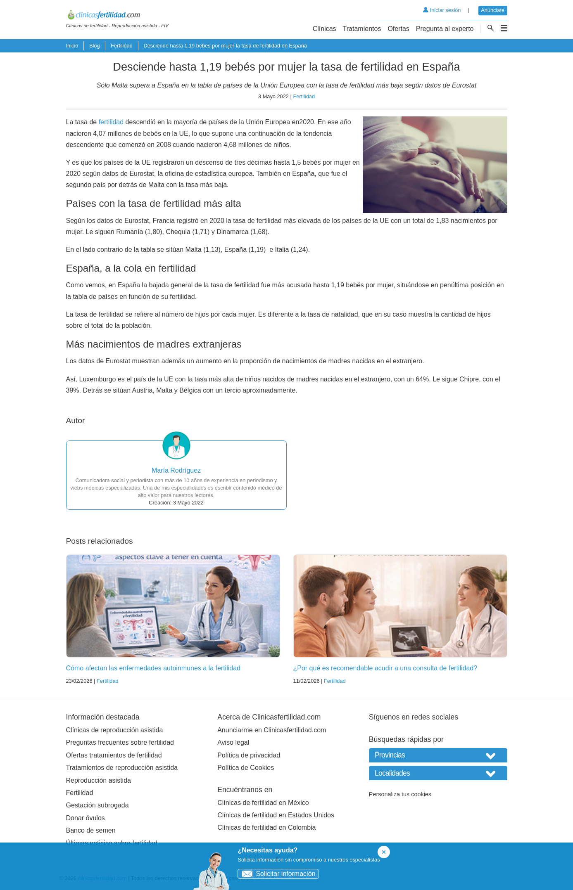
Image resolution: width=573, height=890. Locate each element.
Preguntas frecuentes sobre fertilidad (120, 742)
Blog (94, 46)
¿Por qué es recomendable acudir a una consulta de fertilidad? (385, 668)
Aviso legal (233, 742)
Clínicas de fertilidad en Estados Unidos (275, 815)
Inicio (72, 46)
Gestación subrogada (97, 805)
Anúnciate (492, 10)
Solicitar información (276, 873)
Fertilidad (122, 46)
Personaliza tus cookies (400, 794)
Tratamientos (362, 28)
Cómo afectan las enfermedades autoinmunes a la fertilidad (153, 668)
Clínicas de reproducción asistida (114, 730)
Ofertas (398, 28)
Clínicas (324, 28)
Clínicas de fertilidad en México (263, 802)
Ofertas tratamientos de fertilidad (114, 755)
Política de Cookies (245, 767)
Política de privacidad (248, 755)
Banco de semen (91, 830)
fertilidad (111, 121)
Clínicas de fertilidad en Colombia (266, 827)
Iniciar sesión (442, 10)
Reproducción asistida (98, 780)
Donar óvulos (85, 817)
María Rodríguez (176, 470)
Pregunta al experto (445, 28)
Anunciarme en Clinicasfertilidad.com (271, 730)
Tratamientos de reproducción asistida (122, 767)
